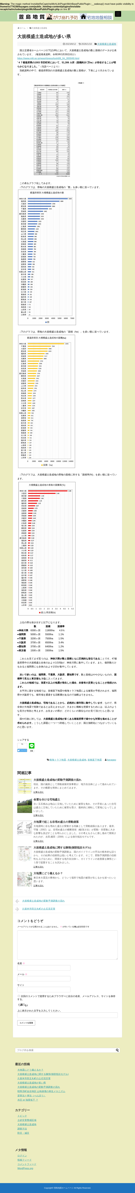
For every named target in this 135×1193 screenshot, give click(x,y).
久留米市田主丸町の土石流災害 (35, 909)
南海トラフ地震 (57, 760)
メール (22, 974)
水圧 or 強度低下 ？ (27, 1100)
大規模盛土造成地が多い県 (31, 1082)
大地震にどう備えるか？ (48, 873)
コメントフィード (26, 1164)
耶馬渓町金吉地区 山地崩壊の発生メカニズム (41, 1091)
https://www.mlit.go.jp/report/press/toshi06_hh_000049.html (48, 58)
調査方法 (22, 1128)
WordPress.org (25, 1168)
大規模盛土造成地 (106, 44)
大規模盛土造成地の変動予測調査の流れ (57, 779)
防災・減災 (23, 1133)
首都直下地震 (95, 760)
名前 (21, 963)
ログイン (22, 1155)
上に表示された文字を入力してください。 (39, 1010)
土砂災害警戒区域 (26, 1120)
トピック (22, 1116)
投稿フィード (24, 1160)
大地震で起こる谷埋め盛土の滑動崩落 (56, 821)
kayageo (111, 760)
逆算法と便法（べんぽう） (31, 1095)
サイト (20, 985)
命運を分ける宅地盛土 (47, 799)
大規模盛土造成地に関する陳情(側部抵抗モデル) (62, 847)
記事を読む (39, 792)
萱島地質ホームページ (63, 1188)
